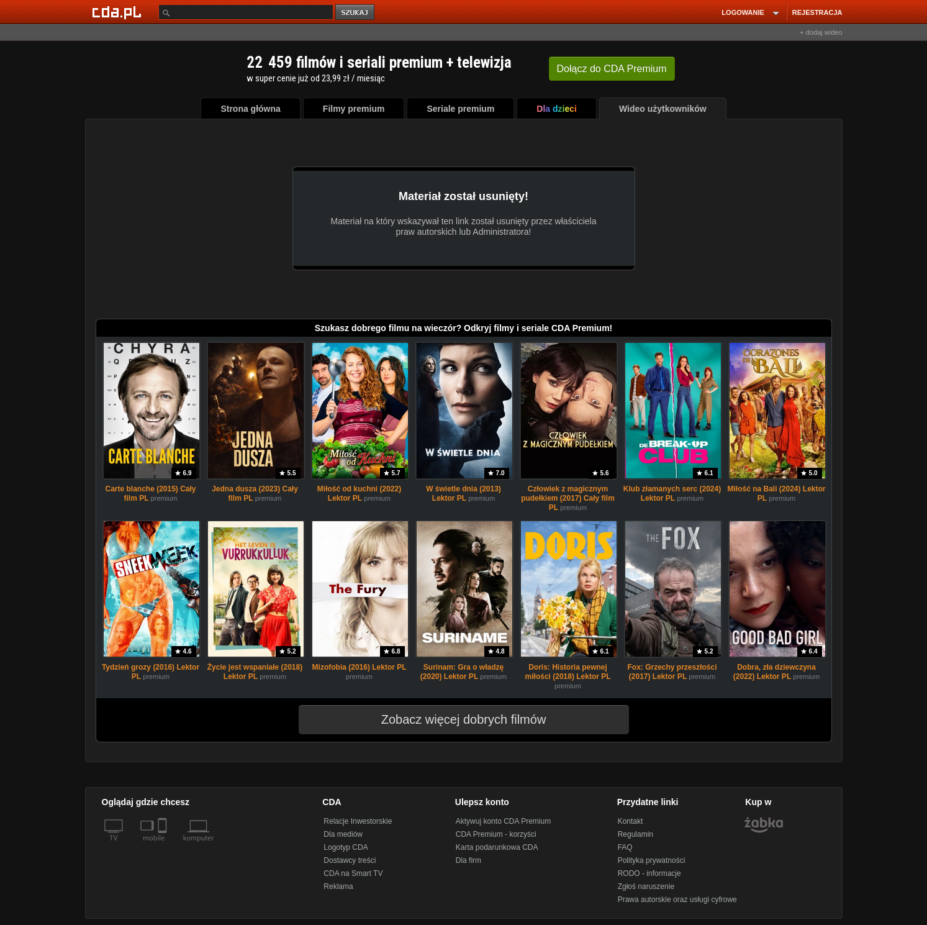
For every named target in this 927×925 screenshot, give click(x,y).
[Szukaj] (245, 12)
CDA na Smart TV (352, 873)
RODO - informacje (649, 873)
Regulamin (635, 834)
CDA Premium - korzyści (496, 834)
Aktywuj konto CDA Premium (503, 821)
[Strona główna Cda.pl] (118, 12)
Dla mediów (343, 834)
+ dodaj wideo (821, 32)
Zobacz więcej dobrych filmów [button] (455, 719)
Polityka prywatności (651, 860)
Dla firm (468, 860)
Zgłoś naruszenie (646, 886)
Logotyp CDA (345, 847)
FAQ (625, 847)
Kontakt (630, 821)
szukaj (355, 12)
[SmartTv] (163, 845)
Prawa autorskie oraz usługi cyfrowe (677, 899)
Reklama (338, 886)
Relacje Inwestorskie (357, 821)
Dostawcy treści (349, 860)
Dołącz (612, 68)
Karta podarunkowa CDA (497, 847)
